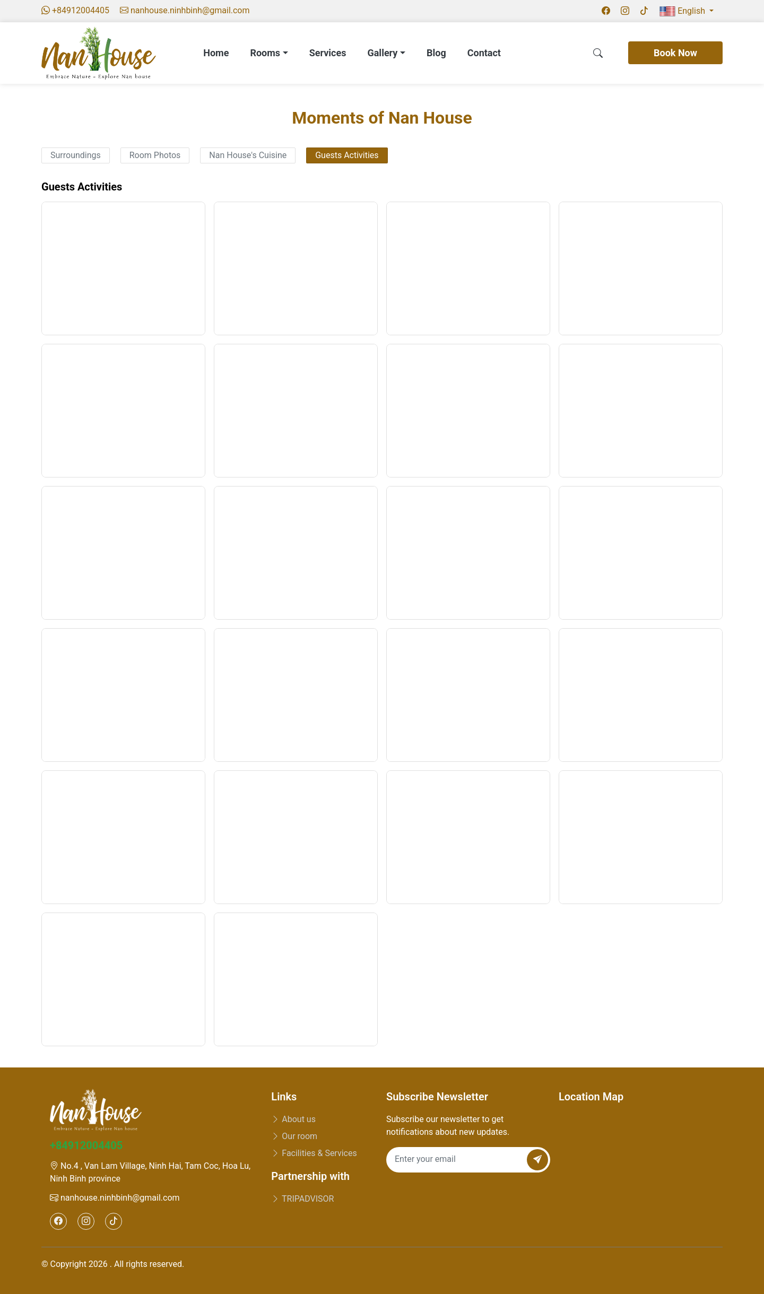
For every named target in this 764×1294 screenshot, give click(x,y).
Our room (294, 1136)
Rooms (269, 52)
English (683, 11)
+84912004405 (86, 1145)
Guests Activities (346, 155)
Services (327, 52)
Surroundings (75, 155)
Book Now (675, 52)
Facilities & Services (314, 1153)
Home (216, 52)
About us (293, 1119)
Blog (436, 52)
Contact (484, 52)
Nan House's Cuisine (247, 155)
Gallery (386, 52)
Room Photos (155, 155)
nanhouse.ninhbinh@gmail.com (115, 1198)
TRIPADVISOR (302, 1199)
